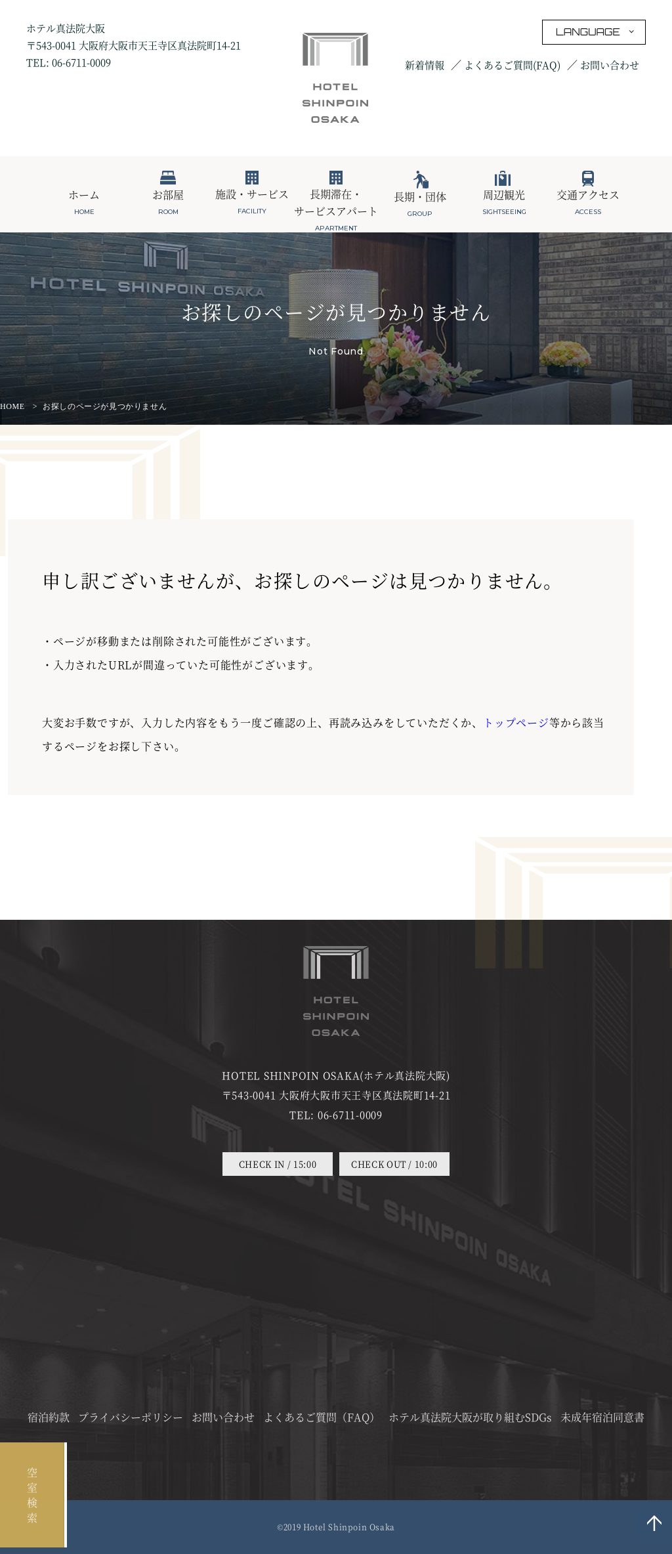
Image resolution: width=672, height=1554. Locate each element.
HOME (12, 406)
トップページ (516, 722)
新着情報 (424, 65)
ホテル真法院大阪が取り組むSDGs (470, 1417)
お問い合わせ (609, 65)
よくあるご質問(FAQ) (512, 65)
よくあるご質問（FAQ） (321, 1417)
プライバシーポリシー (130, 1417)
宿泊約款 (49, 1417)
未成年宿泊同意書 (602, 1417)
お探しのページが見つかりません (105, 406)
